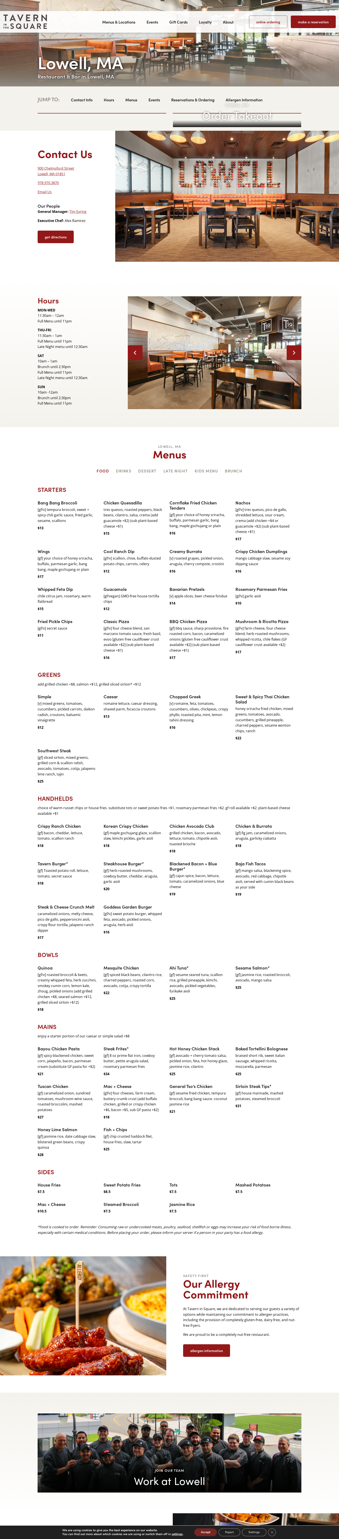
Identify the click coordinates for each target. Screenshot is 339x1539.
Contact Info (82, 99)
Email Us (45, 192)
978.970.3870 (48, 182)
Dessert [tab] (147, 471)
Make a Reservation (313, 21)
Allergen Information (244, 99)
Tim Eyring (77, 211)
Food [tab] (103, 471)
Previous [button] (135, 352)
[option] (215, 352)
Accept (205, 1532)
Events (152, 22)
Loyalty (205, 22)
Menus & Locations (118, 22)
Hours (109, 99)
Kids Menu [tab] (206, 471)
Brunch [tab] (233, 471)
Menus (131, 99)
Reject (229, 1532)
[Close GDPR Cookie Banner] (272, 1532)
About (228, 22)
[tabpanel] (169, 860)
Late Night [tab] (175, 471)
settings (177, 1534)
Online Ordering (268, 21)
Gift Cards (178, 22)
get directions (56, 236)
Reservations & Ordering (192, 99)
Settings (254, 1532)
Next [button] (294, 352)
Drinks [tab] (123, 471)
